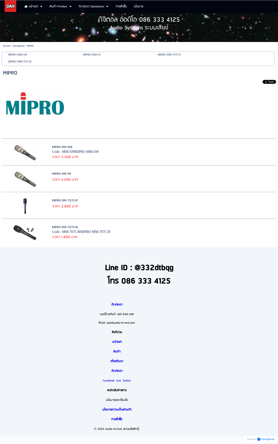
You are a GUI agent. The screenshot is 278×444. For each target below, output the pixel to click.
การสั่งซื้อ (116, 419)
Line (118, 380)
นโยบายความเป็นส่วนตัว (116, 409)
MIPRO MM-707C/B (65, 227)
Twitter (127, 380)
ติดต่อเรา (116, 304)
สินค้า (116, 351)
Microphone (18, 46)
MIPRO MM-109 (62, 147)
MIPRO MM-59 (61, 173)
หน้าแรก (6, 46)
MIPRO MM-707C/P (65, 200)
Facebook (108, 380)
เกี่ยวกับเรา (116, 361)
